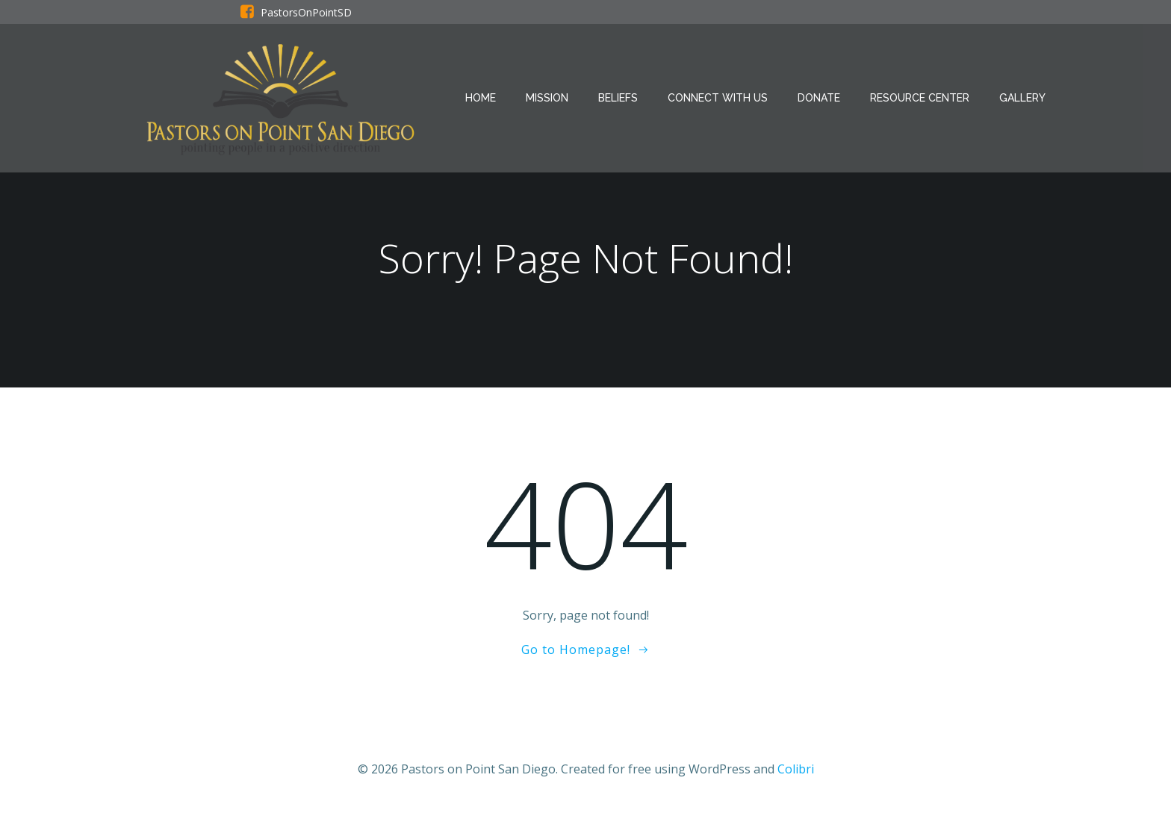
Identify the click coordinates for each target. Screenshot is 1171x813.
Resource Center (919, 98)
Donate (819, 98)
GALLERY (1022, 98)
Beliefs (618, 98)
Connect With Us (718, 98)
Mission (547, 98)
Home (480, 98)
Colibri (795, 769)
